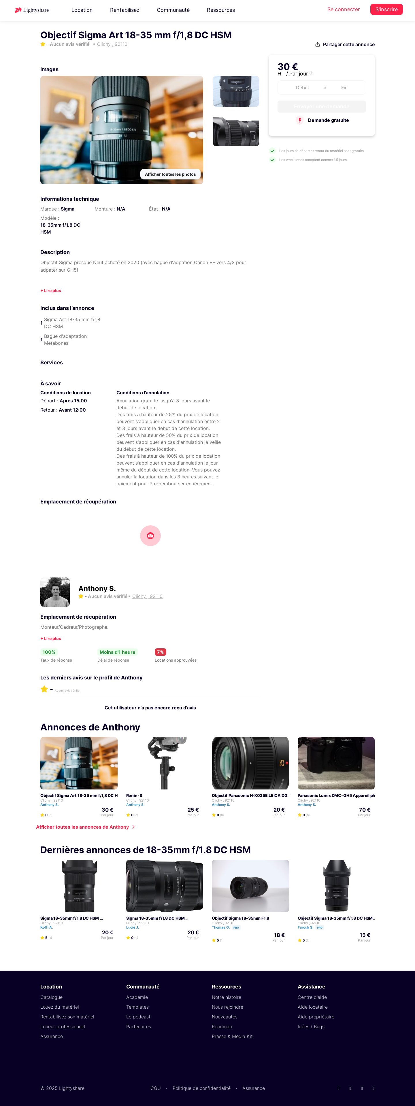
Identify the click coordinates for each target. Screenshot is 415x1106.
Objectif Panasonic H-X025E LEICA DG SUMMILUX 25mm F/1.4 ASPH (279, 795)
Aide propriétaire (316, 1017)
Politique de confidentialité (202, 1088)
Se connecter (343, 9)
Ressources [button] (221, 10)
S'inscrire (387, 9)
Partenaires (138, 1026)
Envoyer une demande (322, 106)
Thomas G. (229, 927)
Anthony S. (97, 588)
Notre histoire (226, 997)
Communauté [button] (173, 10)
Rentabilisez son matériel (67, 1017)
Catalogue (51, 997)
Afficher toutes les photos (170, 174)
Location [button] (82, 10)
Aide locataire (313, 1007)
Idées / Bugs (311, 1026)
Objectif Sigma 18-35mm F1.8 (240, 918)
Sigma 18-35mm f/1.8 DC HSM (69, 918)
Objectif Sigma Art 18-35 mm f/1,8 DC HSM (82, 795)
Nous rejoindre (227, 1007)
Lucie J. (135, 927)
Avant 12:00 (72, 410)
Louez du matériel (59, 1007)
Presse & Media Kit (232, 1036)
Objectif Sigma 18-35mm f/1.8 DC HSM (335, 918)
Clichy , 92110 (51, 800)
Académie (137, 997)
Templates (137, 1007)
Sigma (67, 209)
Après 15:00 (73, 401)
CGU (155, 1088)
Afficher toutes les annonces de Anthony (82, 827)
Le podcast (138, 1017)
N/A (121, 209)
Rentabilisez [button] (124, 10)
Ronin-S (134, 795)
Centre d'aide (312, 997)
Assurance (51, 1036)
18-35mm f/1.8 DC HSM (60, 228)
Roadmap (222, 1026)
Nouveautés (224, 1017)
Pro (236, 927)
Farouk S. (313, 927)
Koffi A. (49, 927)
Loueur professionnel (62, 1026)
